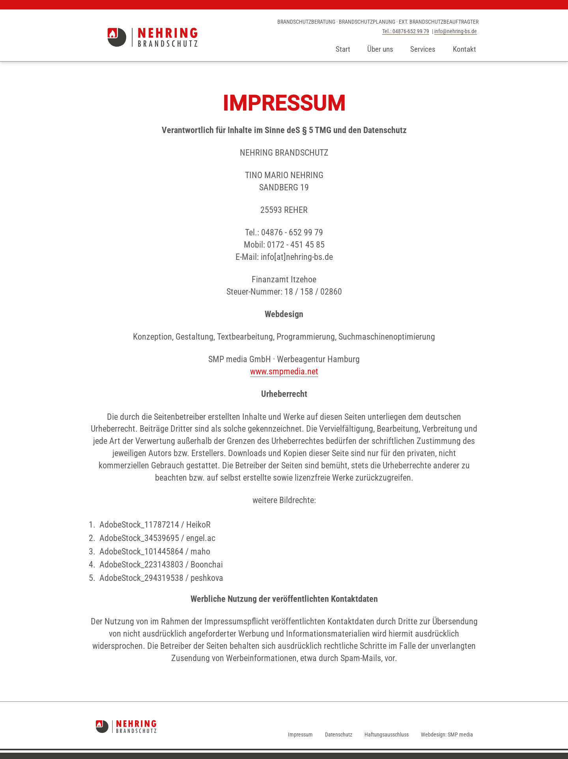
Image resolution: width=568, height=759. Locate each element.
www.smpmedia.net (284, 371)
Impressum (300, 734)
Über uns (380, 49)
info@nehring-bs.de (455, 31)
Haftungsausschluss (386, 734)
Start (343, 49)
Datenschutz (338, 734)
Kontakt (464, 49)
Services (422, 49)
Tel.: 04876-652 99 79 (405, 31)
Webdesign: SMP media (447, 734)
